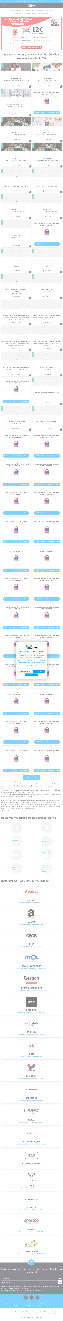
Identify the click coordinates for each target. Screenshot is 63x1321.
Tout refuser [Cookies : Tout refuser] (39, 671)
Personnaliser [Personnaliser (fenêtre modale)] (24, 671)
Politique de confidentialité (27, 678)
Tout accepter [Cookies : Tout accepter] (31, 675)
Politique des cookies (37, 678)
